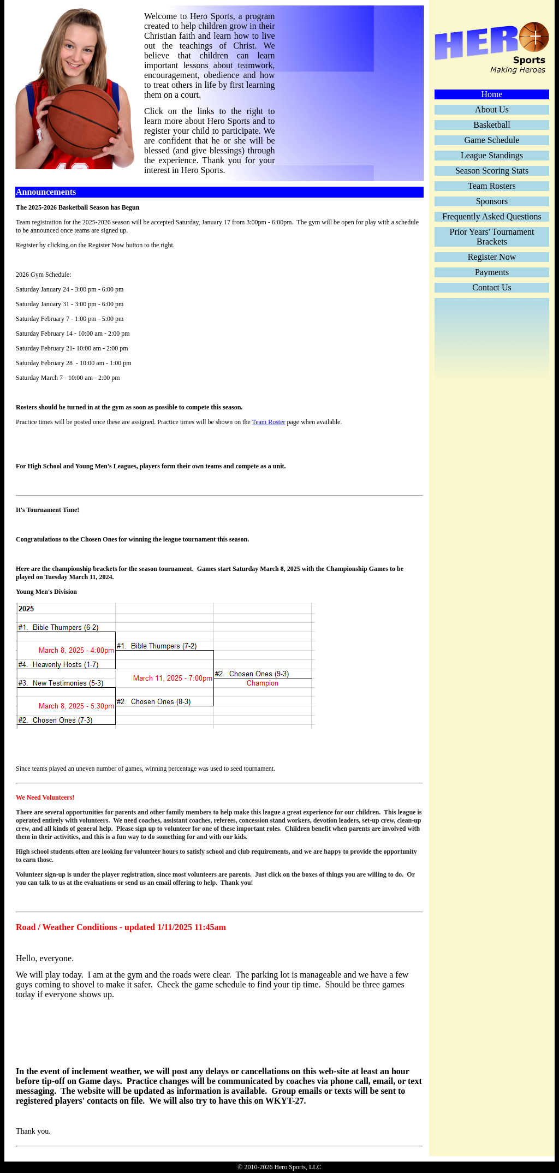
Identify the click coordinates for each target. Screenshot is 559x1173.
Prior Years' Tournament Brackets (492, 236)
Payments (492, 272)
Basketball (491, 124)
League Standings (492, 155)
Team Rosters (491, 185)
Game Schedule (492, 140)
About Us (492, 109)
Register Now (492, 256)
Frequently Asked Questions (491, 216)
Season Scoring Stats (491, 170)
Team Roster (269, 422)
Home (491, 94)
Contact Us (492, 287)
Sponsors (492, 201)
